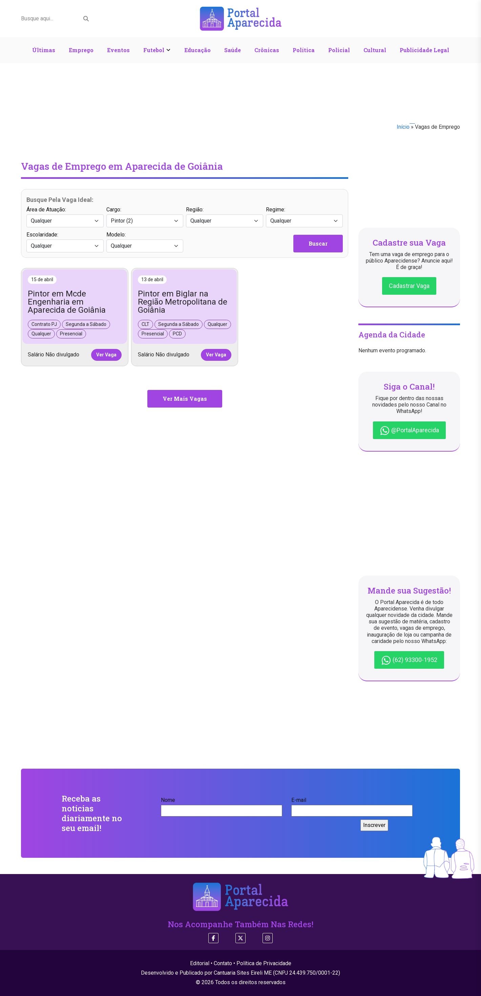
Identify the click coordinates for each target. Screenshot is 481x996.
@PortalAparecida (409, 431)
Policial (339, 50)
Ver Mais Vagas (185, 398)
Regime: (304, 216)
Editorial (199, 963)
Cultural (374, 50)
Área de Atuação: (65, 216)
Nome (221, 805)
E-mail (352, 805)
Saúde (232, 50)
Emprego (81, 50)
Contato (223, 963)
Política (304, 50)
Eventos (118, 50)
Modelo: (145, 241)
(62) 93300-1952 (409, 660)
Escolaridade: (65, 241)
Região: (224, 216)
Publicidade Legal (424, 50)
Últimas (43, 50)
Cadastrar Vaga (409, 285)
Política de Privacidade (263, 963)
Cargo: (145, 216)
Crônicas (266, 50)
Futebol (153, 50)
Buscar (318, 243)
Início (403, 127)
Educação (197, 50)
